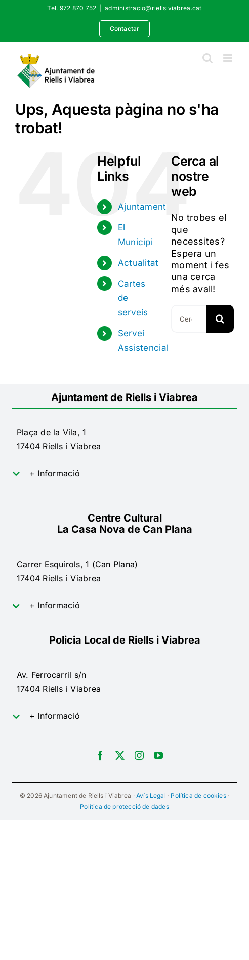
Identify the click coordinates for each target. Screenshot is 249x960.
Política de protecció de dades (124, 806)
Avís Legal (151, 795)
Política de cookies (198, 795)
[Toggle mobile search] (207, 58)
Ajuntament (142, 207)
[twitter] (119, 755)
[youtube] (158, 755)
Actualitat (138, 263)
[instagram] (139, 755)
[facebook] (100, 755)
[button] (124, 474)
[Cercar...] (188, 319)
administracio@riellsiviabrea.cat (153, 8)
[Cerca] (220, 319)
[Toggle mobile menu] (228, 58)
